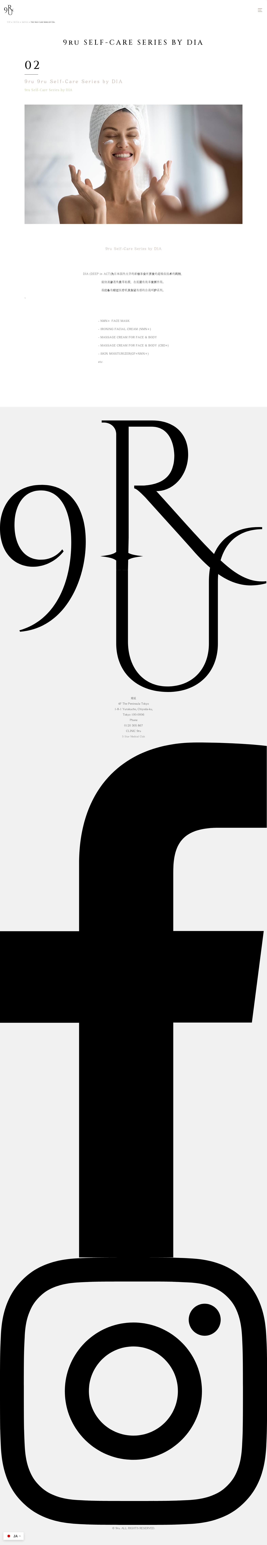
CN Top (16, 22)
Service (25, 22)
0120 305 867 (133, 725)
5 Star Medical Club (133, 736)
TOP (8, 22)
